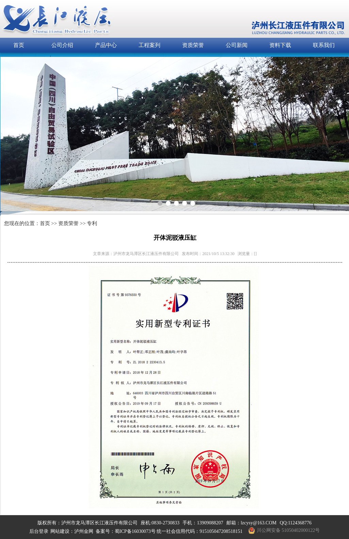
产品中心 (106, 45)
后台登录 (38, 531)
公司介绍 (62, 45)
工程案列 (149, 45)
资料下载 (280, 45)
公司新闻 (237, 45)
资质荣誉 (193, 45)
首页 (18, 45)
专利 (92, 223)
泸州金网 (83, 531)
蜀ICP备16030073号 (135, 531)
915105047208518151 (221, 531)
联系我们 (324, 45)
